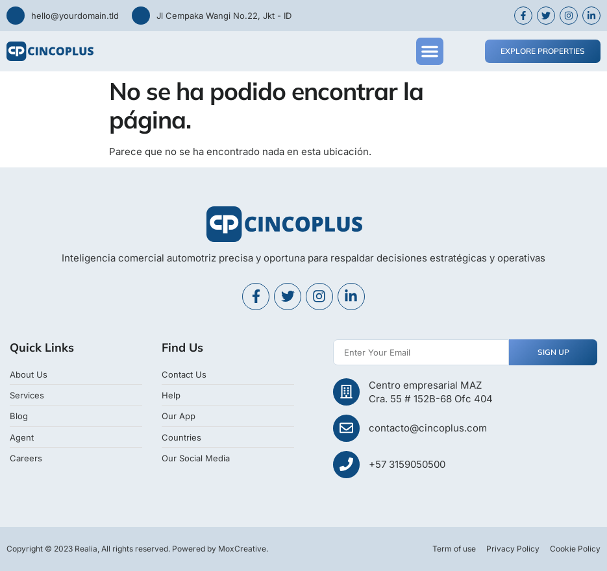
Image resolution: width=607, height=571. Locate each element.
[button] (429, 51)
